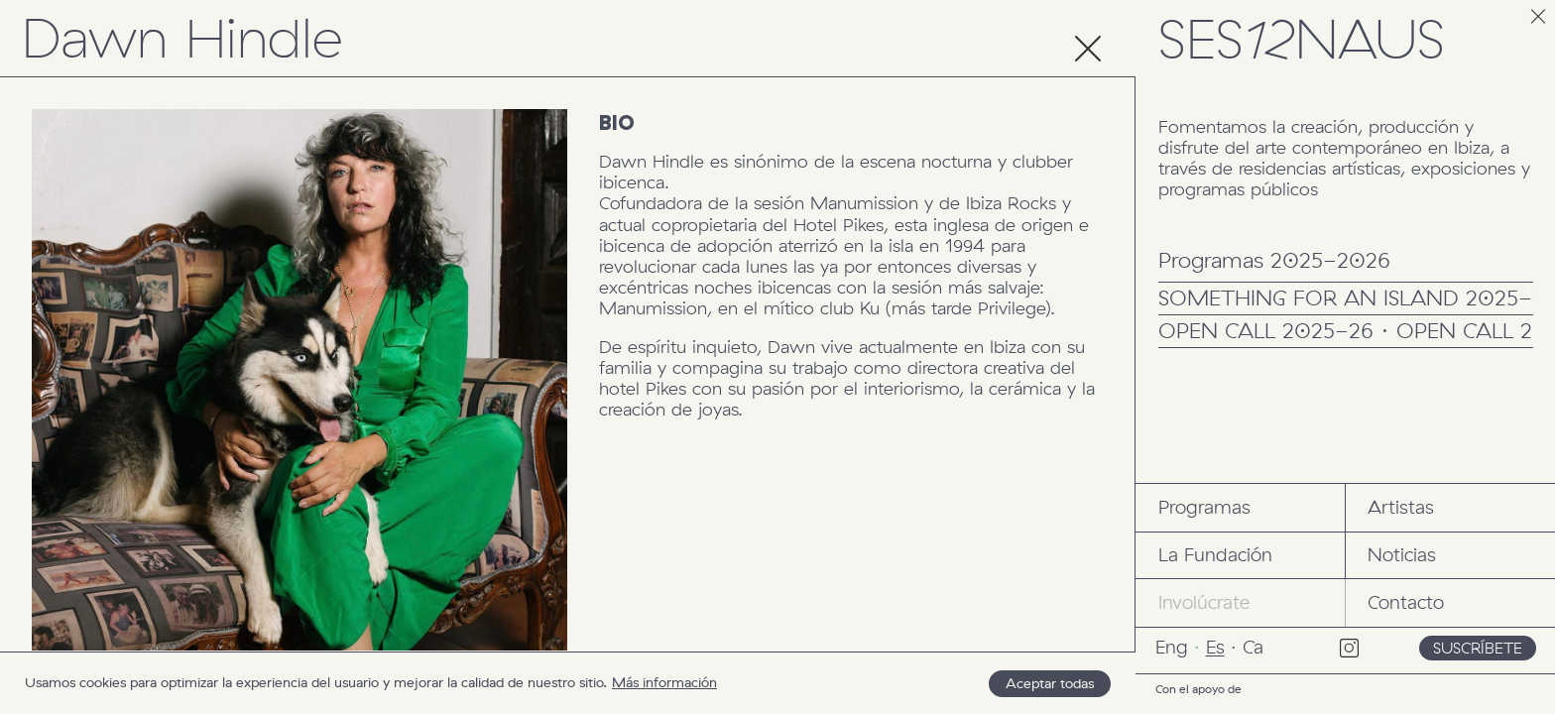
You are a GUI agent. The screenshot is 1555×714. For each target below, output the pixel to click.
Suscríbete (1477, 648)
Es (1215, 647)
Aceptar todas (1050, 683)
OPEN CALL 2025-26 (1266, 332)
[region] (568, 683)
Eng (1171, 647)
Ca (1253, 647)
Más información (664, 682)
